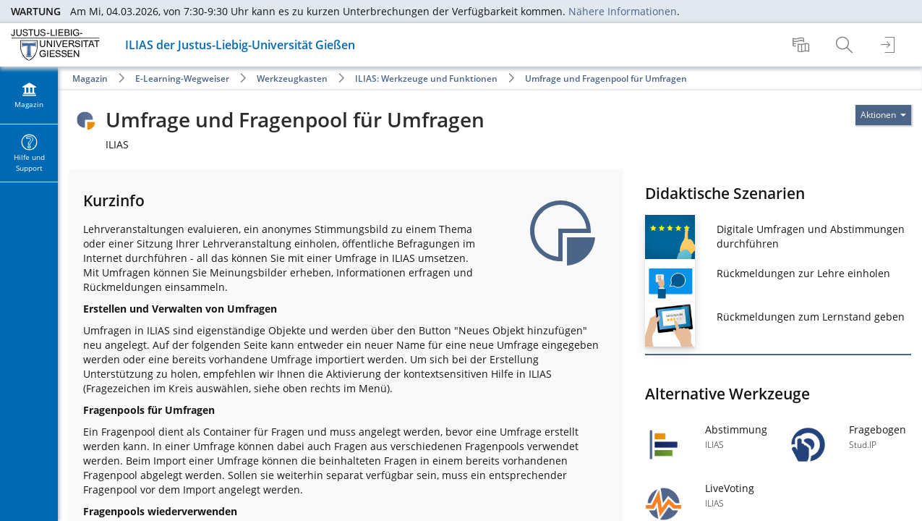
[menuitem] (802, 45)
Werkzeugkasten (292, 78)
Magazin (90, 78)
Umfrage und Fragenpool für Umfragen (606, 78)
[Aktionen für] (883, 115)
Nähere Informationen (622, 11)
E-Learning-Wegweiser (182, 78)
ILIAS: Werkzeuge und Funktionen (426, 78)
